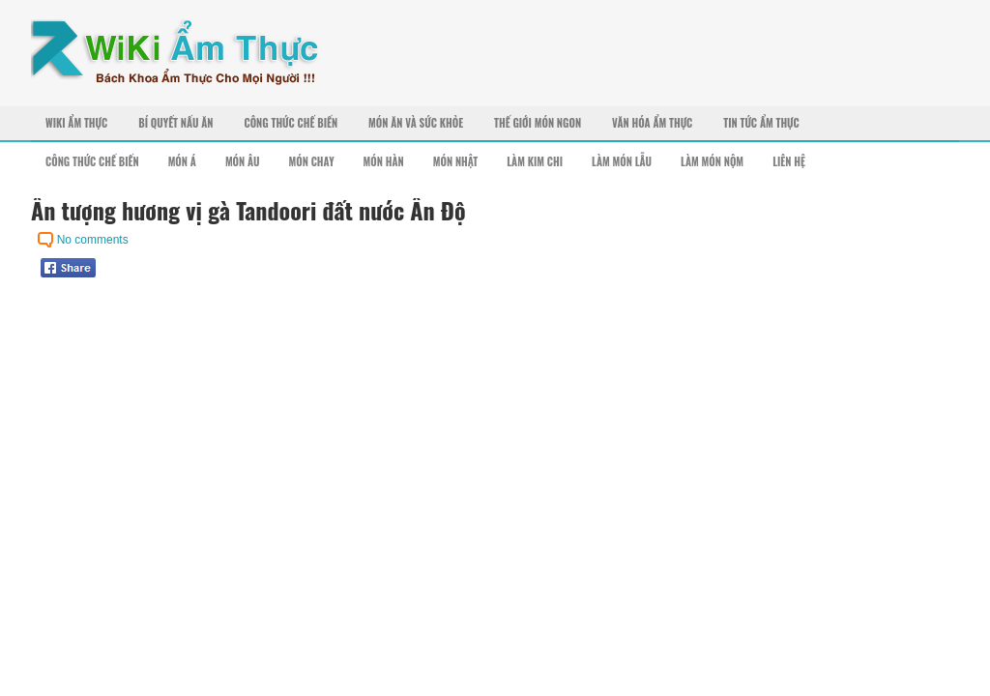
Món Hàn (384, 161)
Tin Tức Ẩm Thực (761, 122)
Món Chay (312, 161)
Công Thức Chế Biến (290, 122)
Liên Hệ (788, 161)
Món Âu (242, 161)
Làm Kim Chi (535, 161)
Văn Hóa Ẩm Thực (652, 122)
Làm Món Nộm (712, 161)
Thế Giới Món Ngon (537, 122)
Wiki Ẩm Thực (76, 122)
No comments (93, 239)
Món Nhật (456, 161)
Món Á (182, 161)
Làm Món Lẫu (622, 161)
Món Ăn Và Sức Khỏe (415, 122)
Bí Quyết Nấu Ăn (175, 122)
